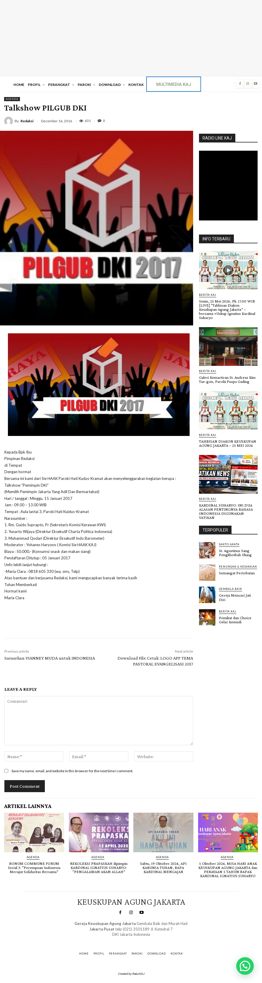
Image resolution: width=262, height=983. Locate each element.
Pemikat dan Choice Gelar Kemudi (235, 619)
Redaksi (27, 121)
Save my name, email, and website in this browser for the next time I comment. (72, 771)
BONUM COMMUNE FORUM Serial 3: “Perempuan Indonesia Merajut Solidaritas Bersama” (34, 867)
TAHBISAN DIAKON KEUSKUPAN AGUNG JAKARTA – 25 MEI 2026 (227, 443)
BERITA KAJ (207, 294)
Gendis (147, 940)
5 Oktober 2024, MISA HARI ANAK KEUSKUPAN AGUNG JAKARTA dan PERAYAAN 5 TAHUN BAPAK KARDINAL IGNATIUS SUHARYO (227, 869)
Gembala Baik (230, 588)
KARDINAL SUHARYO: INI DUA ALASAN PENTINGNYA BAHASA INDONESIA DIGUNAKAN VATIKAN (226, 511)
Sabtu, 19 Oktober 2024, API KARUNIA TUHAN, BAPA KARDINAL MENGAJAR (163, 867)
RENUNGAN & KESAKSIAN (238, 566)
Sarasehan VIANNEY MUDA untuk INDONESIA (49, 658)
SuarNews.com (123, 940)
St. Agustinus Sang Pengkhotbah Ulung (235, 552)
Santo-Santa (229, 544)
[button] (245, 966)
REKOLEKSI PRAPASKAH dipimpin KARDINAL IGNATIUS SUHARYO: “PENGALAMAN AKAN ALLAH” (98, 867)
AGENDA (12, 99)
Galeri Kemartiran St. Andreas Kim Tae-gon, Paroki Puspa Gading (227, 379)
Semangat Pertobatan (237, 573)
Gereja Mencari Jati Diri (235, 597)
